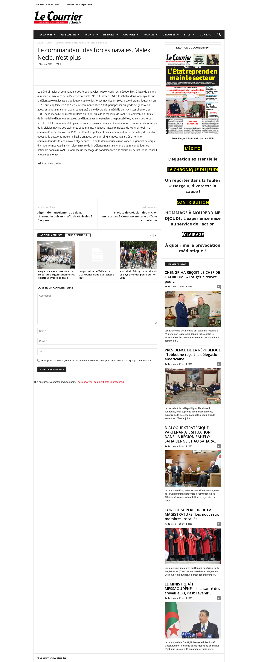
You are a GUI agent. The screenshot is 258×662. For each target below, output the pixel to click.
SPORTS (91, 34)
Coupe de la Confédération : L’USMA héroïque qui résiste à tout (97, 274)
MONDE (150, 34)
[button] (219, 34)
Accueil (40, 42)
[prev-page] (151, 235)
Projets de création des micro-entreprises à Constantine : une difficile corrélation (129, 216)
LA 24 (189, 34)
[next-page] (155, 235)
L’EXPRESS (170, 34)
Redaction (170, 286)
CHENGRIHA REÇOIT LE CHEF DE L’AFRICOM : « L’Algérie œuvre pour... (192, 277)
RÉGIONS (110, 34)
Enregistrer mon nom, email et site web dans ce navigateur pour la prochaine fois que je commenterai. (96, 360)
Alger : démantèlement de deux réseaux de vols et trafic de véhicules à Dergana (64, 216)
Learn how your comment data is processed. (100, 382)
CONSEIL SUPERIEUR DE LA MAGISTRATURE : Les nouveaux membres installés (192, 514)
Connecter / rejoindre (79, 4)
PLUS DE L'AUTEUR (78, 235)
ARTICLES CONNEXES (51, 235)
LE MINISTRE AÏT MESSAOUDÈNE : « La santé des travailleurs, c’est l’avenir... (192, 589)
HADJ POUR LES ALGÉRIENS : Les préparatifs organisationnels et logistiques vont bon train (56, 274)
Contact (206, 34)
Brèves (49, 42)
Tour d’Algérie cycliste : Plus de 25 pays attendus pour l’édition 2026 (138, 274)
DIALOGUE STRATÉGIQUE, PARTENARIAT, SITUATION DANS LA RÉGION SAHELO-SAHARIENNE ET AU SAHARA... (190, 434)
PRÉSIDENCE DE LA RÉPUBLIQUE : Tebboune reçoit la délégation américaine (193, 355)
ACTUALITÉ (70, 34)
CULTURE (131, 34)
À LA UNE (48, 34)
